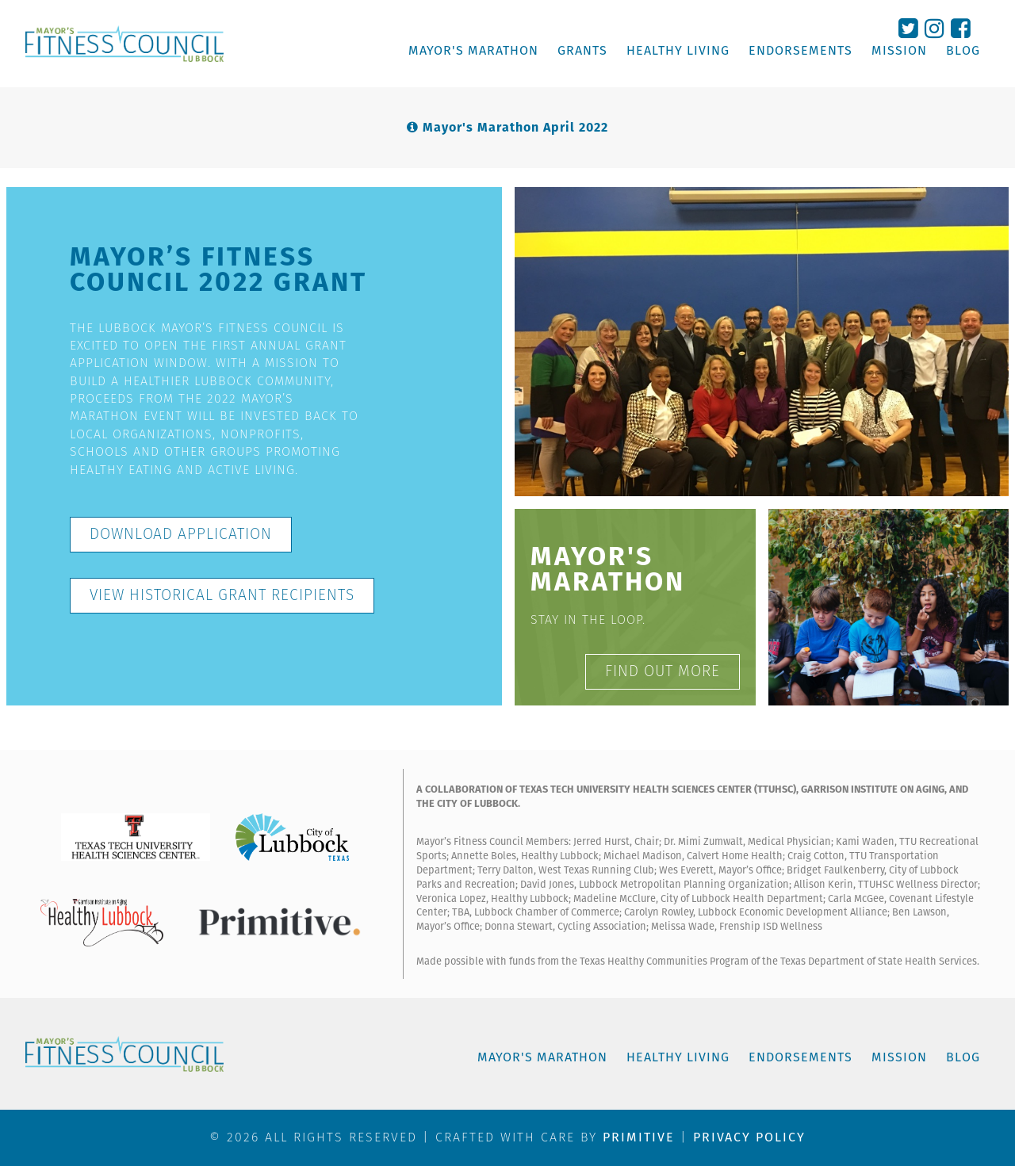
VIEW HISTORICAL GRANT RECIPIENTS (222, 595)
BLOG (963, 50)
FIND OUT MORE (662, 671)
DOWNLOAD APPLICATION (181, 534)
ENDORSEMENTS (800, 50)
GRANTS (582, 50)
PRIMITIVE (639, 1137)
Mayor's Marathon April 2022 (515, 127)
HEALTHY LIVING (678, 50)
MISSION (899, 50)
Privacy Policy (749, 1137)
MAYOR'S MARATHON (473, 50)
